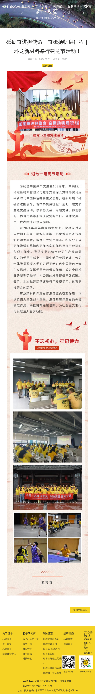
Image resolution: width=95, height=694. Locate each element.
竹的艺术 (27, 644)
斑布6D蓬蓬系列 (51, 649)
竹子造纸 (27, 653)
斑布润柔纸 (48, 653)
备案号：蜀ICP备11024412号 (38, 685)
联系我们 (86, 10)
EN (91, 6)
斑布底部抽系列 (51, 639)
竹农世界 (27, 649)
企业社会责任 (9, 653)
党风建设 (68, 644)
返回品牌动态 (80, 610)
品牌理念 (6, 639)
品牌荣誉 (6, 649)
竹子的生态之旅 (31, 639)
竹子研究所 (42, 10)
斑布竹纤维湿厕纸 (52, 668)
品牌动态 (72, 10)
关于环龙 (6, 644)
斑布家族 (57, 10)
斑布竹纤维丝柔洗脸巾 (53, 661)
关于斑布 (25, 10)
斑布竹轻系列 (50, 644)
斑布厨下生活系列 (52, 673)
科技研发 (27, 658)
